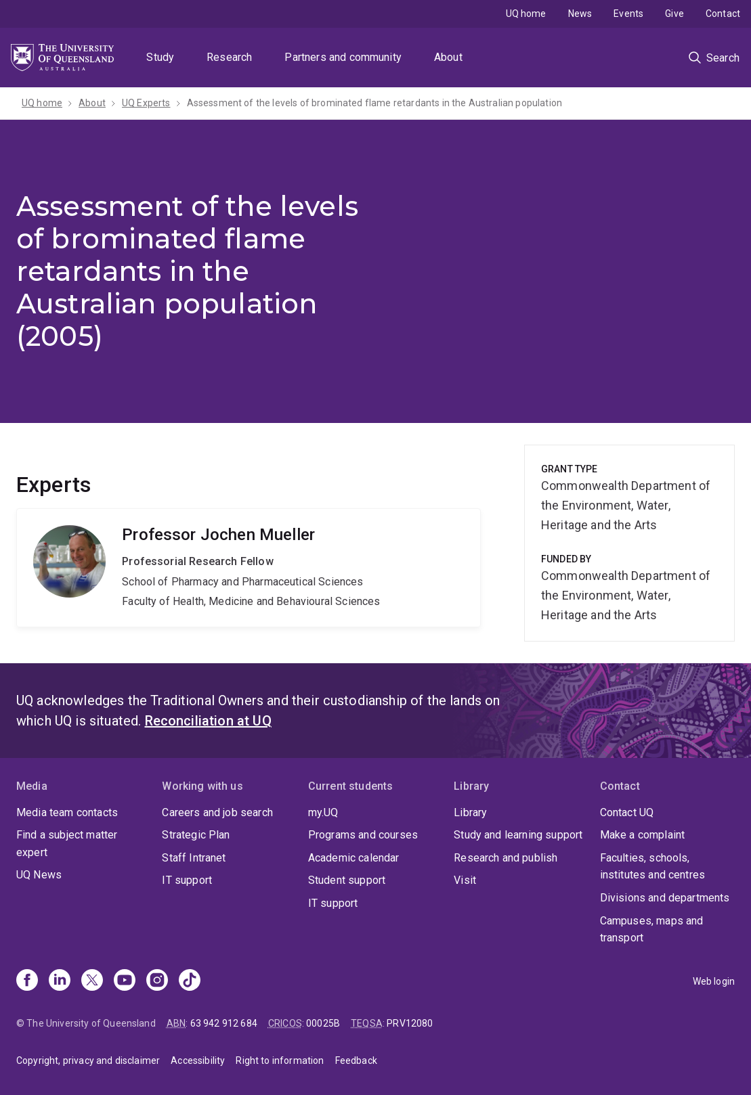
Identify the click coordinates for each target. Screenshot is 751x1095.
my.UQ (323, 812)
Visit (465, 880)
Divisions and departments (665, 897)
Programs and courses (363, 834)
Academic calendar (354, 857)
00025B (323, 1023)
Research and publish (505, 857)
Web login (714, 981)
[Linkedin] (59, 981)
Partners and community (343, 57)
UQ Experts (146, 102)
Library (470, 812)
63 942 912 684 (223, 1023)
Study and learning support (518, 834)
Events (628, 13)
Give (674, 13)
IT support (187, 880)
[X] (92, 981)
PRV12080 (410, 1023)
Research (229, 57)
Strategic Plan (196, 834)
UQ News (39, 874)
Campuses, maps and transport (652, 929)
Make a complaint (642, 834)
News (580, 13)
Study (160, 57)
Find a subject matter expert (66, 843)
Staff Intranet (194, 857)
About (448, 57)
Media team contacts (67, 812)
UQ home (526, 13)
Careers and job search (217, 812)
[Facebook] (27, 981)
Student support (346, 880)
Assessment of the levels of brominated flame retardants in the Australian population (374, 102)
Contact (723, 13)
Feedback (356, 1060)
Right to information (280, 1060)
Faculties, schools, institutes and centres (653, 866)
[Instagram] (157, 981)
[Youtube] (124, 981)
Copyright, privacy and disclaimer (88, 1060)
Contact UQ (627, 812)
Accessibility (198, 1060)
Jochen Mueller (248, 568)
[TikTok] (189, 981)
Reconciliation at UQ (208, 721)
